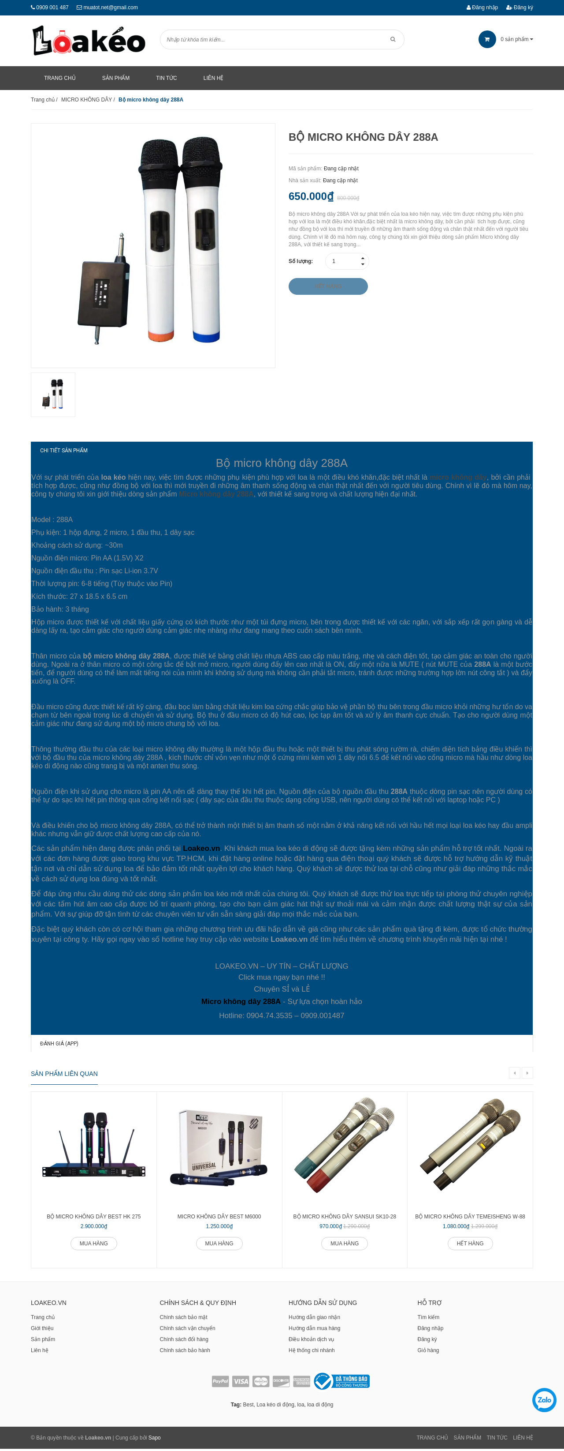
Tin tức (497, 1440)
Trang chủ (43, 1319)
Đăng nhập (482, 7)
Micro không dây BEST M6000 (219, 1218)
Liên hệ (39, 1353)
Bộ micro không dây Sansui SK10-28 (345, 1218)
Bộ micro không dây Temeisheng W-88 (470, 1218)
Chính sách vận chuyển (187, 1330)
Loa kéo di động (275, 1407)
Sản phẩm (43, 1341)
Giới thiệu (42, 1330)
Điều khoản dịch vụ (311, 1341)
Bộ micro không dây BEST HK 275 (94, 1218)
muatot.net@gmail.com (110, 7)
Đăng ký (519, 7)
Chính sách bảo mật (184, 1319)
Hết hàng (470, 1245)
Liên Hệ (523, 1440)
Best (248, 1407)
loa (300, 1407)
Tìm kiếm (429, 1319)
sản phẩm (506, 39)
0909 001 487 (52, 7)
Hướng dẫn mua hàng (314, 1330)
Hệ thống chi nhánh (312, 1353)
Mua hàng (94, 1245)
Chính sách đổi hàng (184, 1341)
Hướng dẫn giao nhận (314, 1319)
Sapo (154, 1440)
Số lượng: (301, 261)
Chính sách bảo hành (185, 1353)
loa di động (320, 1407)
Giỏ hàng (428, 1353)
